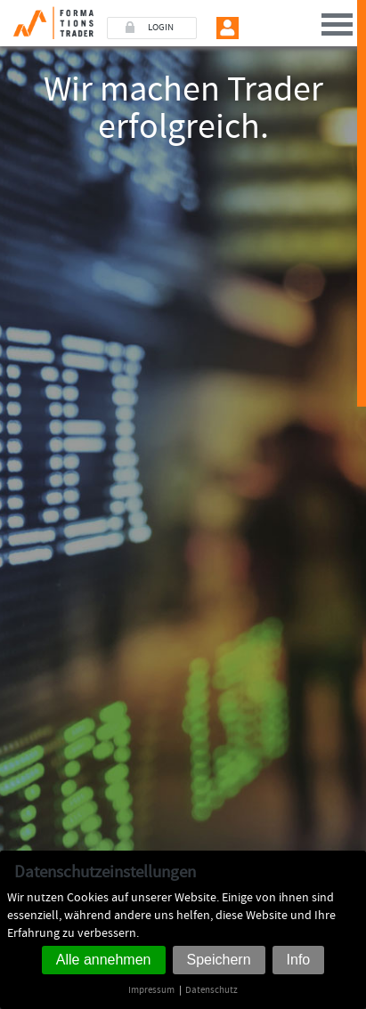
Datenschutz (211, 990)
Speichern (219, 959)
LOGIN (161, 27)
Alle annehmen (103, 959)
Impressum (151, 990)
